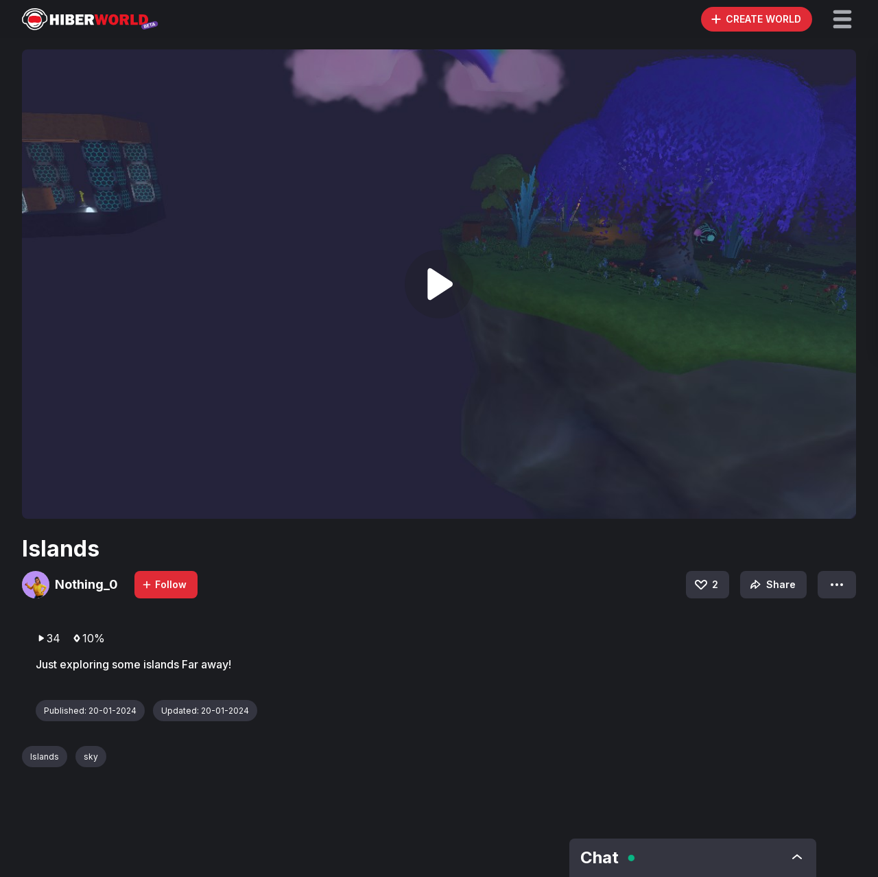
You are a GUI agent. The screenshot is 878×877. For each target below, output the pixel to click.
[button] (842, 19)
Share (771, 584)
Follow (164, 584)
